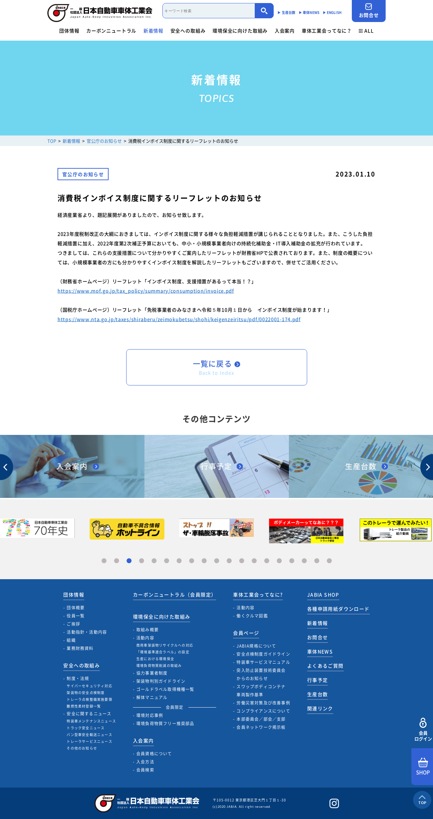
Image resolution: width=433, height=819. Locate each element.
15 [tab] (279, 561)
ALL (366, 30)
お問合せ (369, 10)
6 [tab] (166, 561)
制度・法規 (78, 678)
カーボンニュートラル (111, 30)
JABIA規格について (256, 646)
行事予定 (317, 679)
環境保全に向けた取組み (240, 30)
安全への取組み (188, 30)
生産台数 (317, 694)
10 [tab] (217, 561)
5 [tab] (154, 561)
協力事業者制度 (151, 673)
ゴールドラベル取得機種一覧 (165, 689)
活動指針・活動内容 (87, 632)
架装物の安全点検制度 (86, 692)
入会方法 (145, 762)
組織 (71, 640)
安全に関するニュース (89, 714)
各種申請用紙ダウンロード (338, 608)
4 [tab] (141, 561)
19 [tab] (329, 561)
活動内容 (145, 638)
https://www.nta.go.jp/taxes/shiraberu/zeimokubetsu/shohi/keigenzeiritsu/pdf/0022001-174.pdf (179, 319)
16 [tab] (292, 561)
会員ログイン (423, 730)
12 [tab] (242, 561)
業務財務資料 (80, 648)
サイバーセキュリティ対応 (89, 685)
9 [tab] (204, 561)
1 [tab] (104, 561)
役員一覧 (76, 616)
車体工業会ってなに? (258, 594)
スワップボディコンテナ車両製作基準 (261, 691)
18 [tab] (317, 561)
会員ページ (246, 632)
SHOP (423, 767)
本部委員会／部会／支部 (261, 719)
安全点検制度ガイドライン (263, 654)
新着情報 (153, 30)
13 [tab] (254, 561)
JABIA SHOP (323, 594)
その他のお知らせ (82, 748)
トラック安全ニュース (86, 727)
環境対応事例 (149, 715)
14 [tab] (267, 561)
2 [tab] (116, 561)
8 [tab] (192, 561)
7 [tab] (179, 561)
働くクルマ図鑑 (252, 616)
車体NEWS (320, 651)
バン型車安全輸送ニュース (89, 734)
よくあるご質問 (325, 665)
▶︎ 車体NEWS (309, 12)
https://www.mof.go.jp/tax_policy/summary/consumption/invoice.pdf (146, 290)
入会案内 (285, 30)
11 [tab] (229, 561)
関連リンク (320, 708)
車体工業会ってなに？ (327, 30)
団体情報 (69, 30)
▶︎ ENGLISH (332, 12)
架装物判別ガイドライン (160, 681)
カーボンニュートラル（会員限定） (174, 594)
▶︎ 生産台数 (286, 12)
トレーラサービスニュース (89, 741)
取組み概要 (147, 630)
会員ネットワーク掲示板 (261, 727)
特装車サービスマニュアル (263, 662)
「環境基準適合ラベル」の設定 (162, 651)
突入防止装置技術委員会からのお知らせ (261, 674)
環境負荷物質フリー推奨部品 (165, 723)
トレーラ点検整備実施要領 (89, 699)
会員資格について (154, 754)
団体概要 (76, 608)
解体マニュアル (151, 697)
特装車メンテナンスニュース (91, 720)
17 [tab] (304, 561)
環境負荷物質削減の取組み (159, 665)
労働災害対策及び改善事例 (263, 703)
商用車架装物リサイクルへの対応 (164, 645)
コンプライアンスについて (263, 711)
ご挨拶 (73, 624)
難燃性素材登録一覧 (84, 706)
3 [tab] (129, 561)
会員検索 (145, 770)
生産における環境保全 (155, 658)
